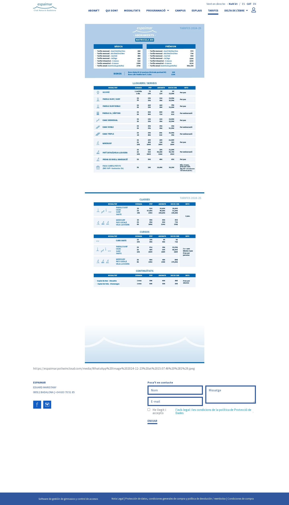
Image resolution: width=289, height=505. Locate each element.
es (243, 4)
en (254, 4)
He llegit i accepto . (203, 411)
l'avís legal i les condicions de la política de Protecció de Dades (213, 411)
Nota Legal (117, 498)
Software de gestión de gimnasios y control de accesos (68, 499)
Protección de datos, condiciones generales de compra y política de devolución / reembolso (175, 498)
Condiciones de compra (241, 498)
